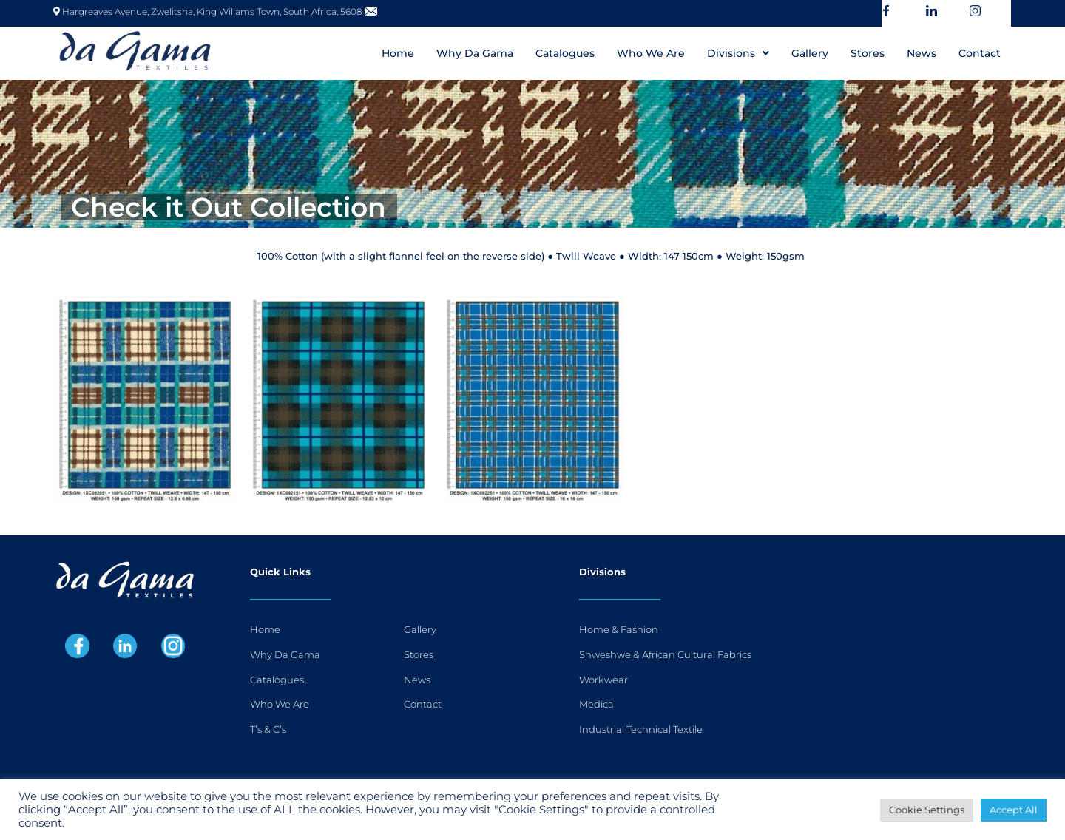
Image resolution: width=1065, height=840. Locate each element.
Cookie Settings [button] (926, 810)
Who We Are (651, 53)
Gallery (809, 53)
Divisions (738, 53)
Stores (868, 53)
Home (398, 53)
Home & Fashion (618, 629)
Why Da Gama (474, 53)
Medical (597, 704)
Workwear (603, 679)
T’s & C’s (268, 729)
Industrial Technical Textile (641, 729)
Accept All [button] (1014, 810)
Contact (979, 53)
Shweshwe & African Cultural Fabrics (665, 654)
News (921, 53)
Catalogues (565, 53)
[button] (738, 53)
